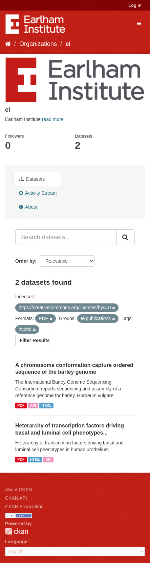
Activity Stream (38, 193)
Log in (135, 5)
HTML (46, 405)
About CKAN (18, 489)
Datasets (32, 179)
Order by (25, 261)
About (28, 207)
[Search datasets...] (66, 237)
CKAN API (16, 498)
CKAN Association (24, 506)
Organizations (38, 43)
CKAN (16, 531)
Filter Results (35, 340)
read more (53, 119)
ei (67, 43)
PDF (20, 405)
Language (16, 541)
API (33, 405)
